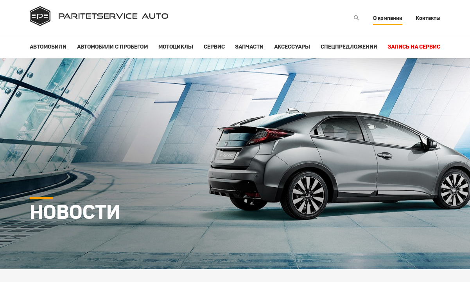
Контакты (428, 18)
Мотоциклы (175, 46)
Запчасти (249, 46)
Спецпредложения (349, 46)
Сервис (214, 46)
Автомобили (48, 46)
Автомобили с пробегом (112, 46)
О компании (387, 18)
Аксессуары (292, 46)
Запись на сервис (413, 46)
